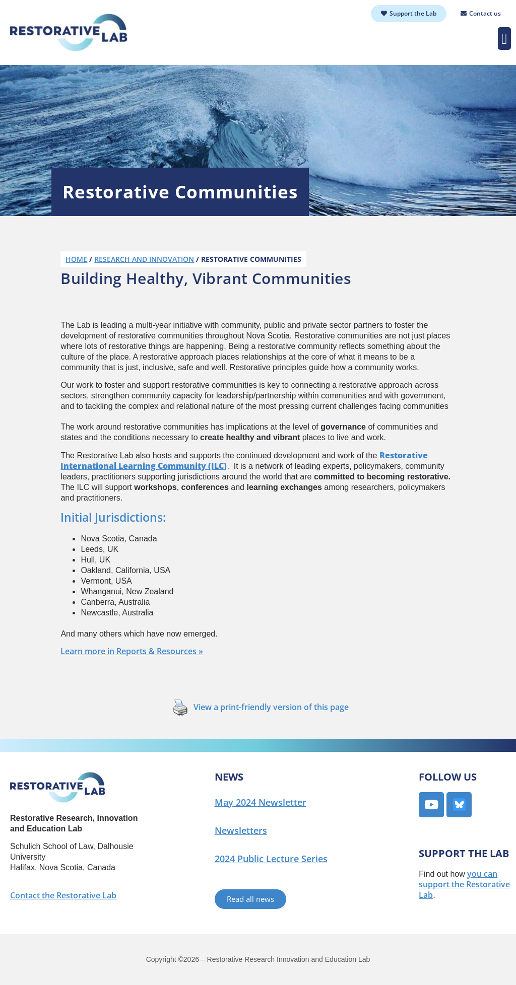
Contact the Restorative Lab (63, 895)
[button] (504, 38)
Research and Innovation (144, 259)
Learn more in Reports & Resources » (131, 651)
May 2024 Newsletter (260, 802)
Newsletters (241, 830)
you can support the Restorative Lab (464, 884)
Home (76, 259)
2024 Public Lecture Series (271, 859)
